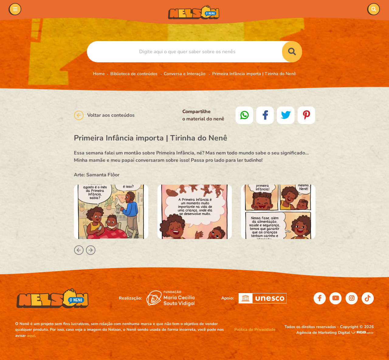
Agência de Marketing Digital (323, 332)
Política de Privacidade (254, 329)
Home (99, 74)
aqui (31, 335)
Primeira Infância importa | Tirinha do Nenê (254, 74)
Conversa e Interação (185, 74)
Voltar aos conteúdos (104, 115)
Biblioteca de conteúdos (134, 74)
